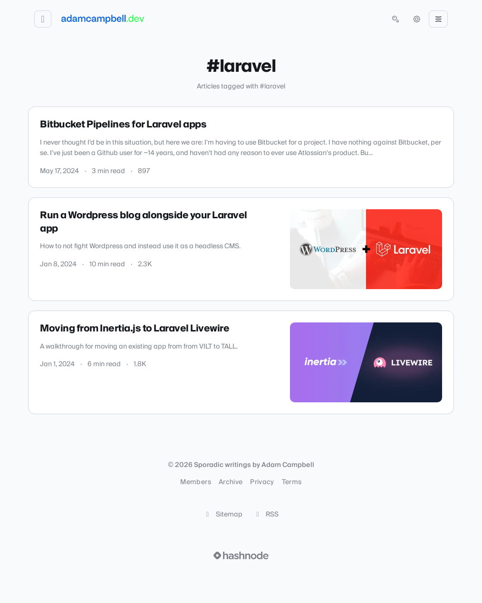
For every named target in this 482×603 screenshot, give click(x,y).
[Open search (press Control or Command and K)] (395, 19)
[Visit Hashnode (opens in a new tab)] (241, 555)
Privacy (262, 482)
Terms (292, 482)
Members (195, 482)
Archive (230, 482)
